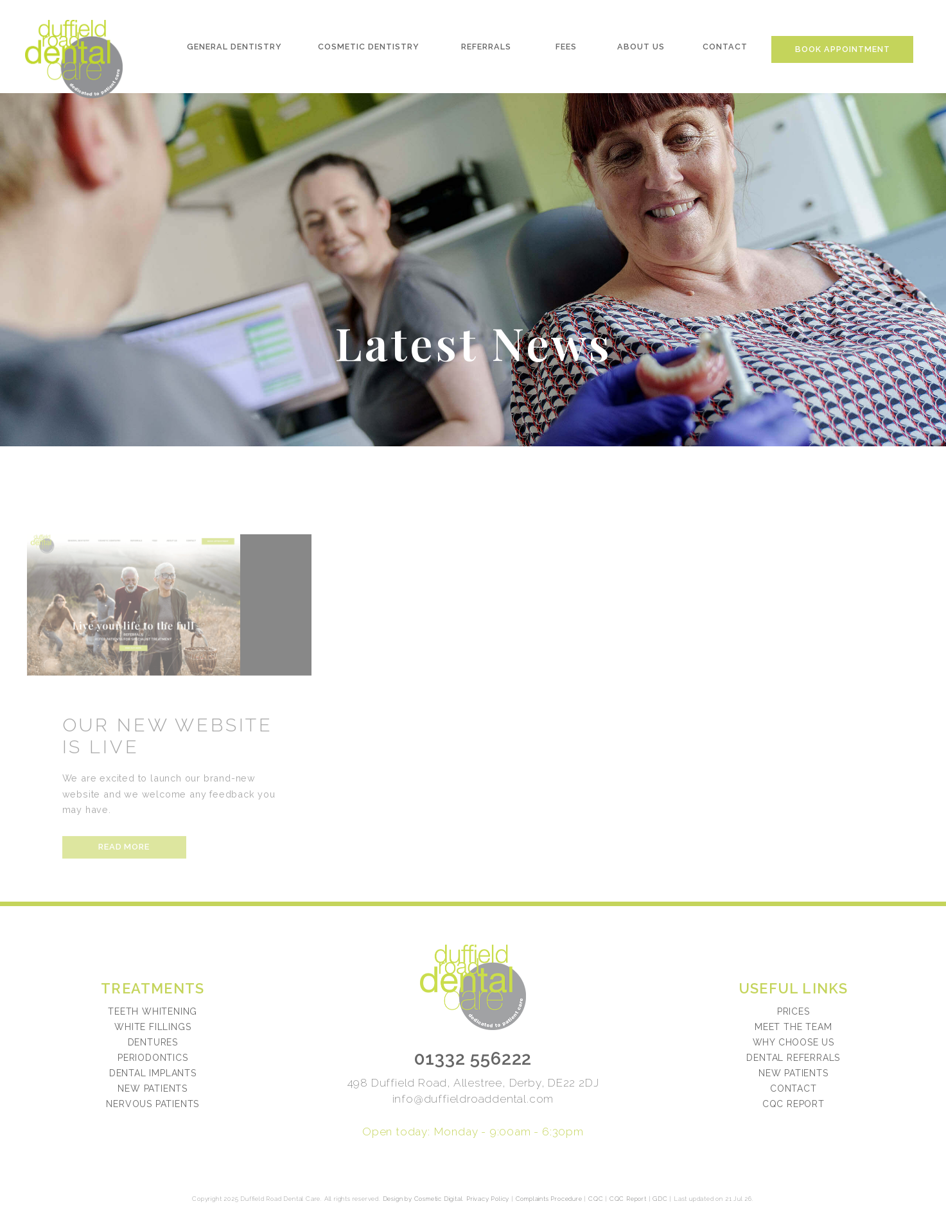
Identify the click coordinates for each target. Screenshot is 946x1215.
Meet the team (793, 1027)
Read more (123, 876)
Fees (566, 49)
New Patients (153, 1088)
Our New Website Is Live (168, 765)
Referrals (486, 49)
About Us (641, 49)
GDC (660, 1198)
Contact (725, 49)
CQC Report (793, 1104)
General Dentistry (233, 49)
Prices (793, 1011)
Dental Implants (153, 1073)
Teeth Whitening (152, 1011)
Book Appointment (843, 52)
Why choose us (793, 1042)
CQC (595, 1198)
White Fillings (152, 1027)
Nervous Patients (152, 1104)
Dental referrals (793, 1058)
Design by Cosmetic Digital (423, 1198)
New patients (793, 1073)
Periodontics (153, 1058)
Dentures (153, 1042)
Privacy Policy (487, 1198)
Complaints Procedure (549, 1198)
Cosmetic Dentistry (368, 49)
